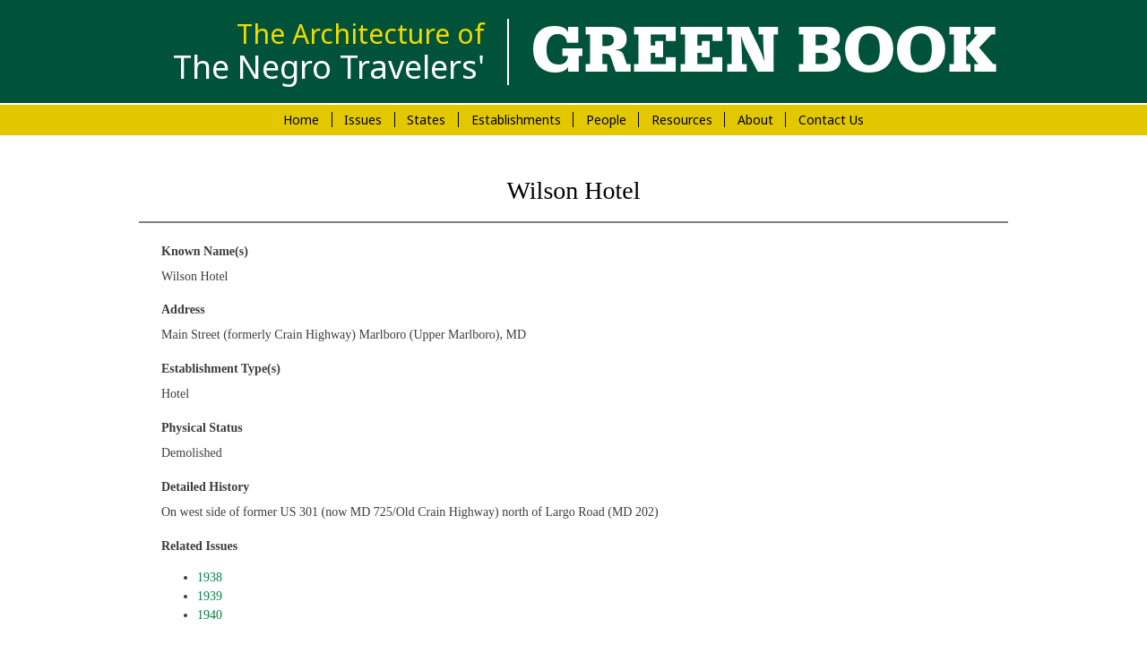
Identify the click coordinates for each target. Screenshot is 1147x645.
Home (301, 119)
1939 (209, 596)
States (426, 119)
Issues (363, 119)
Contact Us (831, 119)
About (755, 119)
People (606, 119)
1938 (209, 577)
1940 (209, 615)
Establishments (516, 119)
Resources (681, 119)
